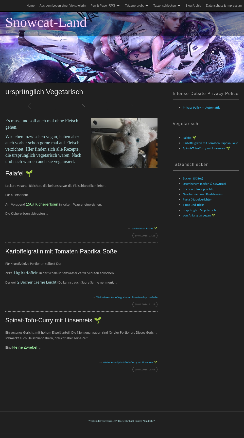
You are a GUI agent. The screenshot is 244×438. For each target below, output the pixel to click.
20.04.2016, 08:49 (145, 369)
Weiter (132, 106)
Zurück (30, 106)
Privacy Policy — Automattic (201, 107)
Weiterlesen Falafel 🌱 (145, 228)
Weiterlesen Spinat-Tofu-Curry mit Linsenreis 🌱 (130, 362)
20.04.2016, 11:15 (145, 304)
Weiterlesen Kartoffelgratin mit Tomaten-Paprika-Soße (127, 297)
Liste (81, 106)
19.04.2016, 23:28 (145, 235)
